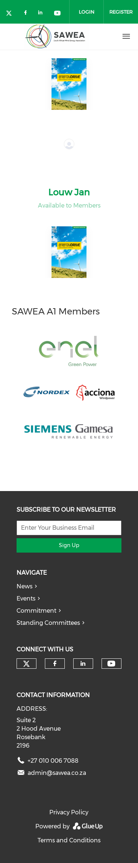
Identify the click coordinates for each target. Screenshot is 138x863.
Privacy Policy (68, 812)
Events (26, 598)
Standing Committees (48, 622)
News (24, 586)
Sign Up (69, 545)
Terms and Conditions (69, 840)
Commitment (36, 610)
